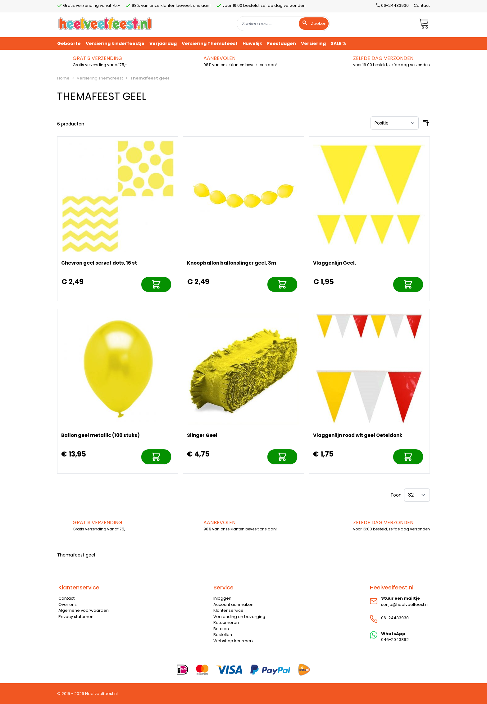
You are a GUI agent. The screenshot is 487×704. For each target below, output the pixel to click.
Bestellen (222, 635)
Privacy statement (76, 617)
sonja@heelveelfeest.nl (405, 604)
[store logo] (105, 23)
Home (63, 78)
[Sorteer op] (395, 122)
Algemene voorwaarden (83, 610)
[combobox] (283, 23)
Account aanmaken (233, 604)
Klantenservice (228, 610)
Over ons (67, 604)
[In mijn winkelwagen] (156, 284)
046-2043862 (395, 640)
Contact (422, 5)
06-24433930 (395, 618)
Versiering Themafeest (100, 78)
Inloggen (222, 598)
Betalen (221, 629)
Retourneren (226, 622)
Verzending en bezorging (239, 617)
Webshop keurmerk (233, 641)
